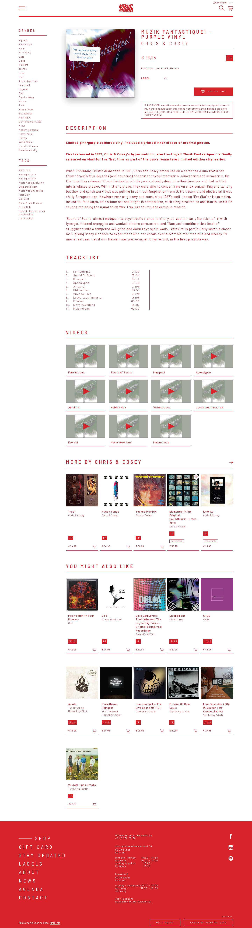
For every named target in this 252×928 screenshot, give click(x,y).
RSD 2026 (24, 170)
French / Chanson (29, 145)
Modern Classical (28, 129)
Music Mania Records (31, 202)
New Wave (25, 117)
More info (55, 922)
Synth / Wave (26, 97)
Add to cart (213, 91)
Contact (34, 897)
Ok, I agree (165, 922)
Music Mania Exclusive (31, 182)
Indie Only (24, 194)
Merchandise (26, 218)
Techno (23, 68)
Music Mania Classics (31, 190)
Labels (31, 864)
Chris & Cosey (165, 43)
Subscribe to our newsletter (133, 901)
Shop (43, 838)
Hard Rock (25, 52)
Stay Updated (43, 855)
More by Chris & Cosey (104, 461)
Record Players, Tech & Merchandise (32, 212)
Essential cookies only (208, 922)
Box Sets (24, 198)
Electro (174, 68)
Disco (22, 60)
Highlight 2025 (27, 178)
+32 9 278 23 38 (125, 838)
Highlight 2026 (27, 174)
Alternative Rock (28, 80)
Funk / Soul (25, 44)
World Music (26, 141)
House (22, 101)
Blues (22, 72)
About (29, 872)
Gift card (36, 847)
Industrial (162, 68)
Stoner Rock (26, 109)
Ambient (23, 64)
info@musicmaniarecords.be (133, 835)
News (28, 881)
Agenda (31, 889)
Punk (21, 105)
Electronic (147, 68)
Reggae (23, 88)
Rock (22, 48)
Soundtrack (25, 113)
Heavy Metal (26, 133)
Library (23, 137)
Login (231, 3)
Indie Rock (25, 84)
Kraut (22, 125)
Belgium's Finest (28, 186)
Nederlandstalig (28, 150)
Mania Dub (25, 206)
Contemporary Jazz (30, 121)
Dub (21, 93)
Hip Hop (23, 40)
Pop (21, 76)
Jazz (21, 56)
